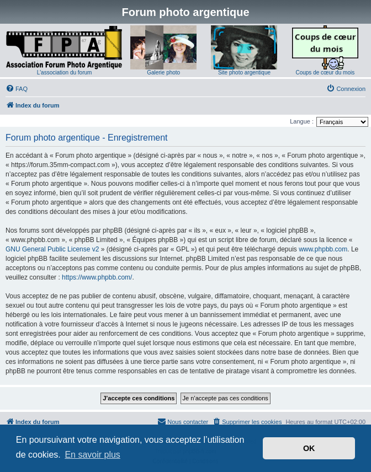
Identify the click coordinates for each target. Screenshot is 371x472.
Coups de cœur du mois (324, 72)
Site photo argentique (244, 72)
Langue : (302, 121)
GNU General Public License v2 (52, 249)
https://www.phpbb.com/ (97, 277)
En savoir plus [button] (92, 454)
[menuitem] (17, 88)
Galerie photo (163, 72)
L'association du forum (64, 72)
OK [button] (309, 448)
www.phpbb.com (323, 249)
